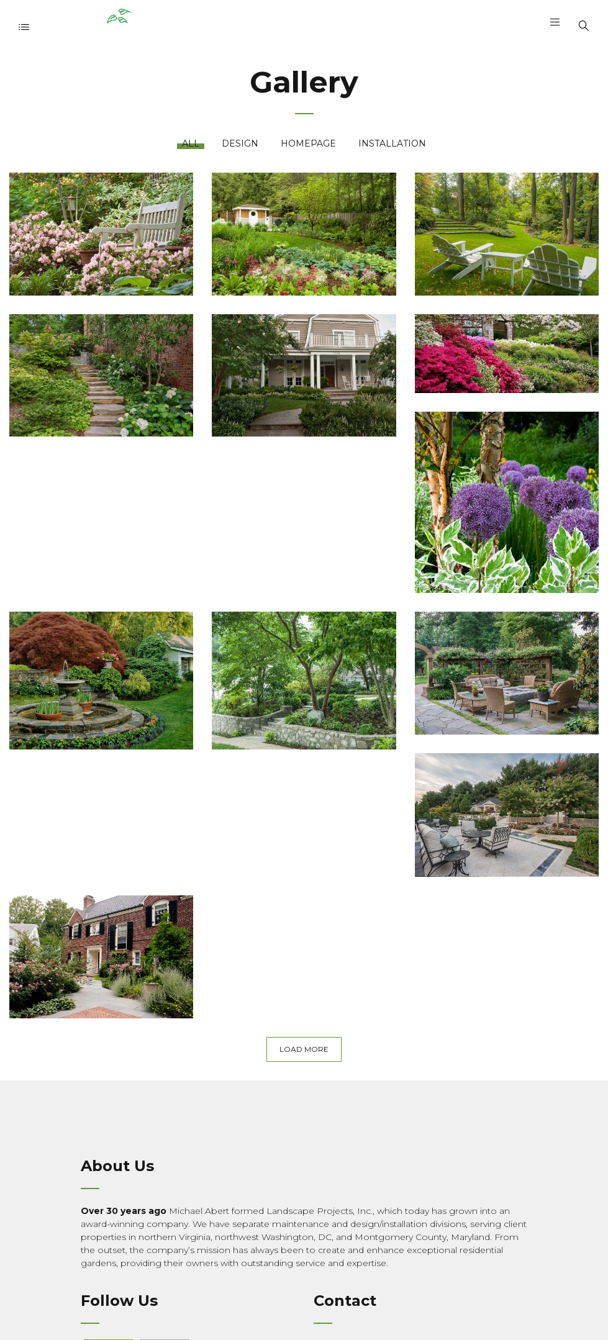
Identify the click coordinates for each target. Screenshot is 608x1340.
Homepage (308, 143)
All (190, 143)
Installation (392, 143)
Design (240, 143)
